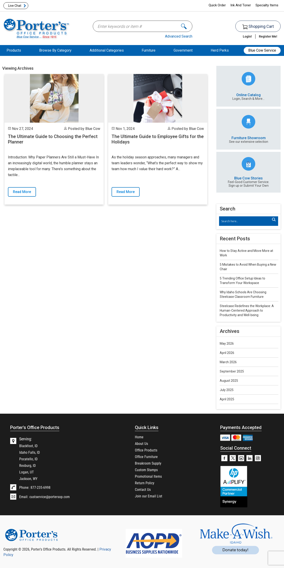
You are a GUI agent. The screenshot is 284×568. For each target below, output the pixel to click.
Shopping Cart (258, 26)
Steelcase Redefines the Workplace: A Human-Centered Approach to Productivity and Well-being (247, 310)
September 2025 (232, 371)
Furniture (148, 50)
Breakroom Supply (148, 463)
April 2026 (227, 353)
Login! (247, 36)
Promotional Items (148, 476)
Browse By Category (55, 50)
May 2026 (227, 343)
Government (183, 50)
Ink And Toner (240, 5)
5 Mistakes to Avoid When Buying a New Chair (248, 267)
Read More (22, 192)
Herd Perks (220, 50)
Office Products (146, 450)
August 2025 (229, 380)
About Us (141, 443)
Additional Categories (107, 50)
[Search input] (246, 221)
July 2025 (227, 390)
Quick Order (217, 5)
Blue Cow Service (262, 50)
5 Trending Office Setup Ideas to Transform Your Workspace (242, 281)
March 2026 (228, 362)
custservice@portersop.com (49, 496)
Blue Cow (92, 128)
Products (14, 50)
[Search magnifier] (273, 219)
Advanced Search (178, 36)
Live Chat (14, 5)
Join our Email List (148, 496)
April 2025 (227, 399)
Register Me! (268, 36)
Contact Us (143, 489)
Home (139, 436)
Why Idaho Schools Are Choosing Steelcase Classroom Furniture (243, 294)
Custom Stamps (146, 469)
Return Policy (144, 482)
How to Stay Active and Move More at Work (246, 253)
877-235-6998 (40, 487)
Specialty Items (266, 5)
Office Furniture (146, 456)
